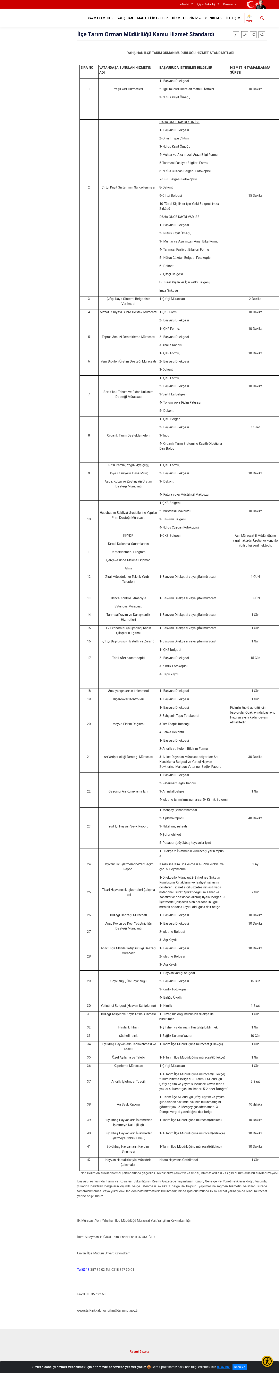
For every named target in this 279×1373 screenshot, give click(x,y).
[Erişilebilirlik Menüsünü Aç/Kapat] (267, 1361)
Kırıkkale (228, 4)
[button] (253, 34)
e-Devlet (184, 4)
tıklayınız (223, 1367)
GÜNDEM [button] (212, 18)
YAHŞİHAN (125, 18)
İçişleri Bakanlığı (206, 4)
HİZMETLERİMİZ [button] (185, 18)
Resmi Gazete (140, 1351)
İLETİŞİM (233, 18)
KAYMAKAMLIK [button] (99, 18)
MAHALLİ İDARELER (152, 18)
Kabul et (239, 1367)
